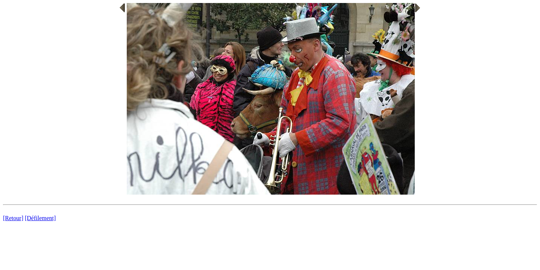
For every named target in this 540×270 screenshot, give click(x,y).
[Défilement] (40, 218)
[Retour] (13, 218)
